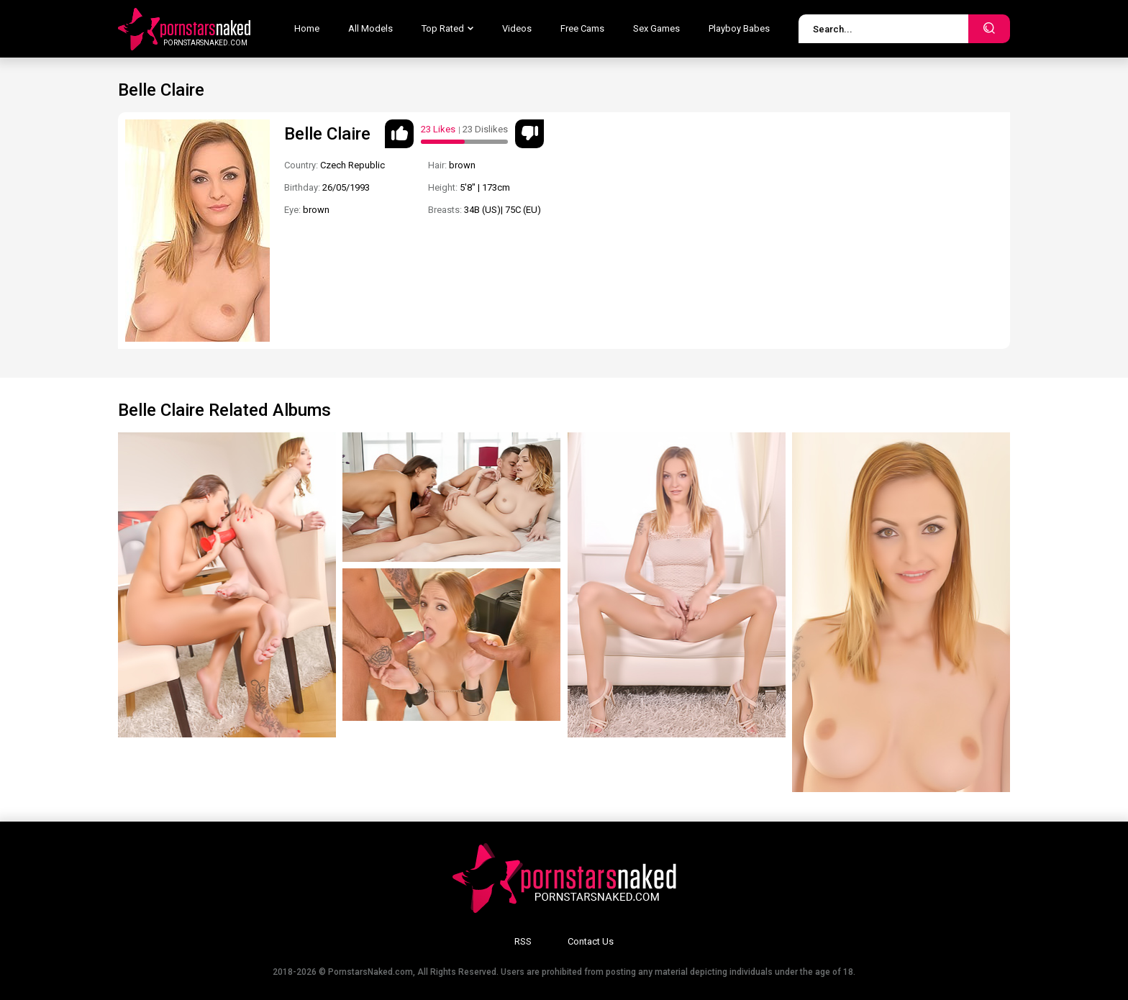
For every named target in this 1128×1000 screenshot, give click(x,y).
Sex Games (656, 28)
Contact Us (591, 941)
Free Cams (582, 28)
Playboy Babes (739, 28)
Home (306, 28)
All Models (370, 28)
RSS (523, 941)
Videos (517, 28)
